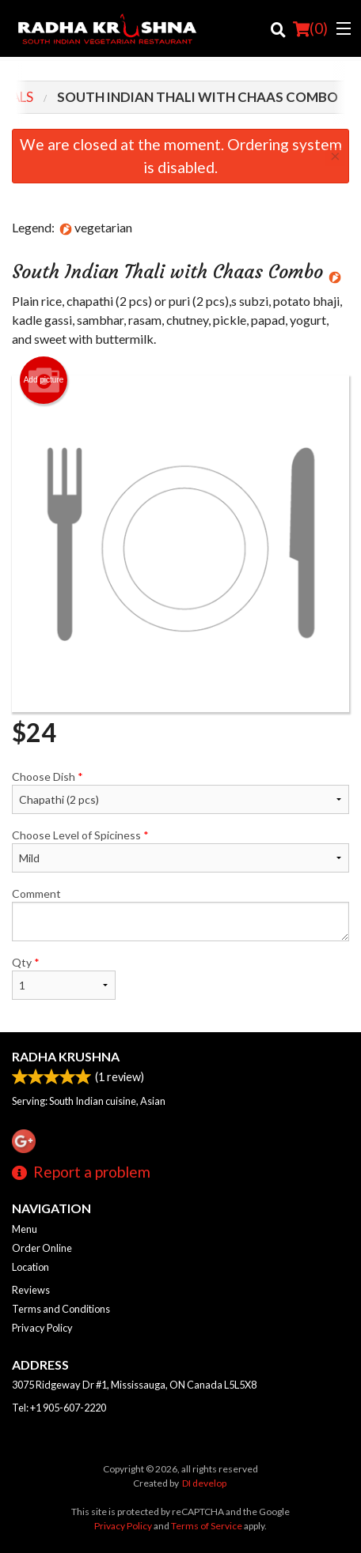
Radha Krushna (66, 1056)
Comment (180, 914)
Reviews (31, 1289)
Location (30, 1267)
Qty (64, 978)
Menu (24, 1229)
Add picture (44, 380)
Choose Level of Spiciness (180, 850)
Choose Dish (180, 792)
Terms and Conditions (61, 1308)
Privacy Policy (42, 1327)
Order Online (42, 1248)
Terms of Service (206, 1526)
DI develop (204, 1483)
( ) (310, 28)
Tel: (59, 1407)
